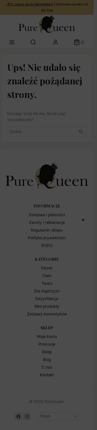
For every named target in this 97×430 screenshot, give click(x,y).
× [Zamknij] (83, 219)
